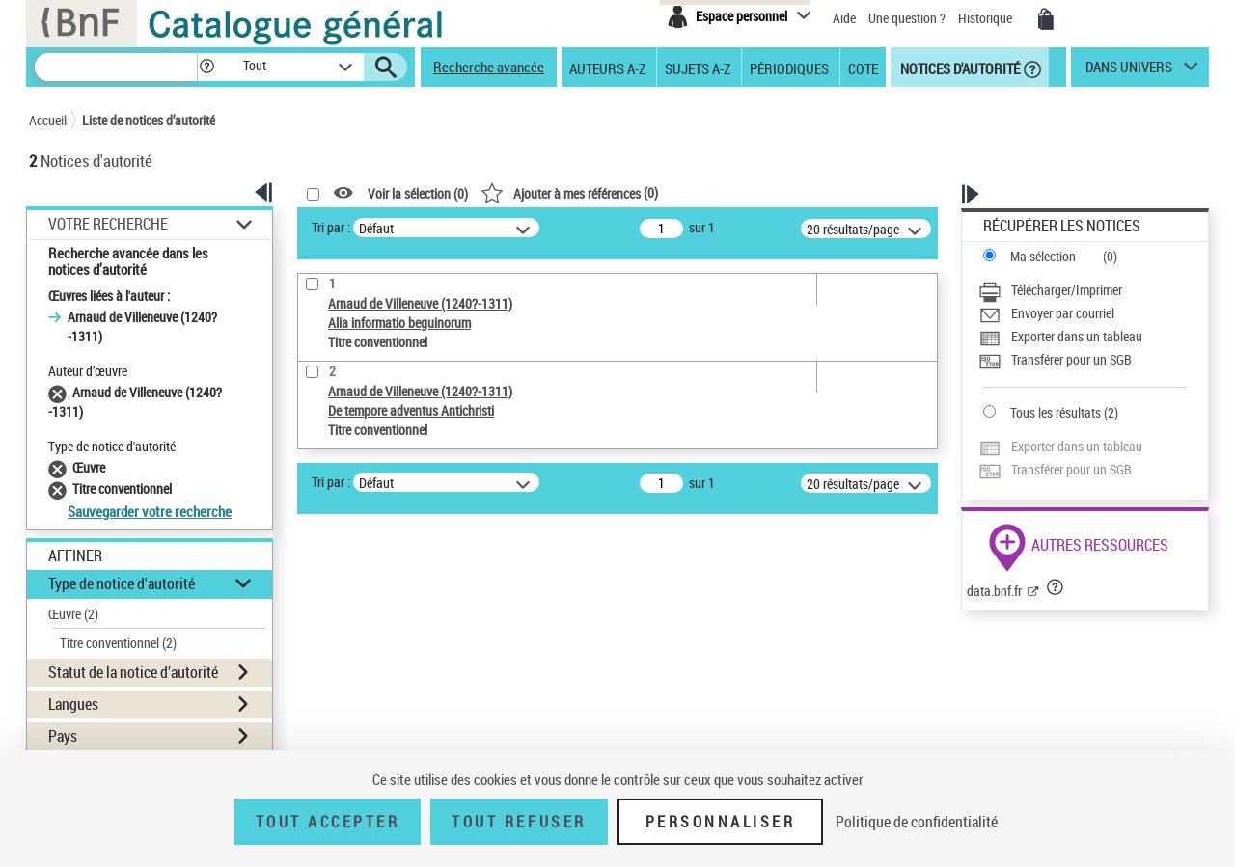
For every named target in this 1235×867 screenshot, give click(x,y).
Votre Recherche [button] (108, 223)
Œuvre (73, 614)
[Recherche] (116, 67)
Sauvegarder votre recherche (150, 511)
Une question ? (907, 18)
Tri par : (331, 227)
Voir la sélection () (418, 193)
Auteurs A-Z (607, 67)
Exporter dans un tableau (1076, 336)
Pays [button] (62, 735)
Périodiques (789, 67)
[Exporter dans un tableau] (1082, 336)
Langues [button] (73, 704)
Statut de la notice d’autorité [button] (133, 672)
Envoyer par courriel (1062, 313)
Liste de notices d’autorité (148, 120)
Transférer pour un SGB (1071, 359)
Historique (986, 18)
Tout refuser (519, 821)
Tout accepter (328, 821)
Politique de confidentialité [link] (917, 821)
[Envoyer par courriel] (1082, 313)
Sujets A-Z (697, 67)
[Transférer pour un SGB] (1082, 359)
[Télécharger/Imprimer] (1082, 290)
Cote (863, 67)
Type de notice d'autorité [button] (121, 583)
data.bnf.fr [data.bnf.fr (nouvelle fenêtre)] (994, 591)
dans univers (1128, 71)
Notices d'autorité (958, 67)
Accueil (48, 120)
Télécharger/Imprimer (1066, 290)
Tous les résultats (1055, 412)
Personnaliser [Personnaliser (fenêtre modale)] (720, 821)
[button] (206, 67)
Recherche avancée (488, 66)
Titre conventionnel (118, 643)
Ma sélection (1043, 256)
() (569, 192)
